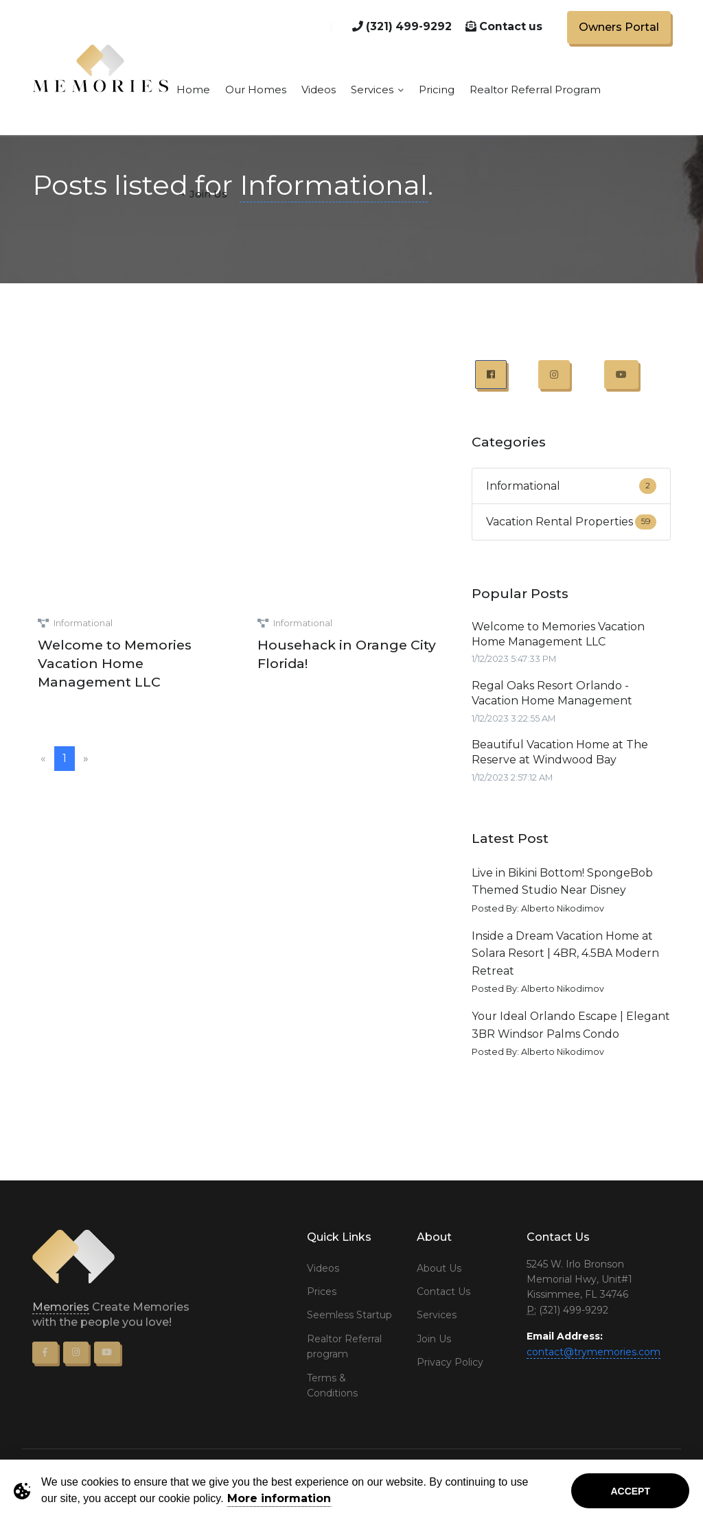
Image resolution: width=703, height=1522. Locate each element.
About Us (439, 1268)
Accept (630, 1491)
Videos (318, 89)
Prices (321, 1291)
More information (279, 1498)
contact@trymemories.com (593, 1352)
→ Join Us (201, 193)
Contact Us (443, 1291)
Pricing (436, 89)
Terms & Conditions (332, 1385)
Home (193, 89)
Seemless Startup (349, 1315)
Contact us (503, 26)
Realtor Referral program (344, 1346)
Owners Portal (619, 27)
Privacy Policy (450, 1362)
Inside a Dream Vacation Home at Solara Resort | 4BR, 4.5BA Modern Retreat (565, 953)
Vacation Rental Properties (559, 521)
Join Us (434, 1339)
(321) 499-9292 (402, 26)
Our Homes (255, 89)
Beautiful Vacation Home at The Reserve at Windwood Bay (560, 752)
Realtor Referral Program (535, 89)
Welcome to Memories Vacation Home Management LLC (115, 663)
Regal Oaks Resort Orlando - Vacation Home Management (552, 693)
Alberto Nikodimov (562, 908)
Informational (83, 622)
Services (377, 89)
